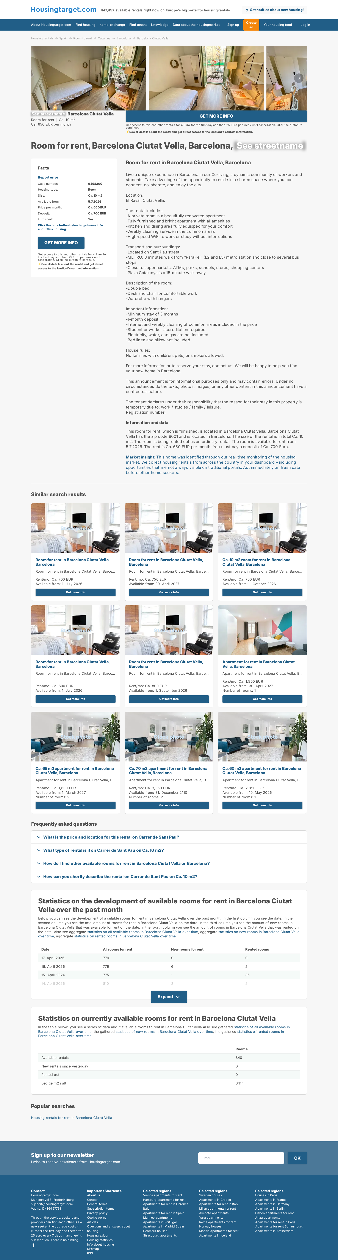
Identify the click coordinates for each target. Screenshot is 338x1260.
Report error (48, 191)
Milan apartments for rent (217, 1208)
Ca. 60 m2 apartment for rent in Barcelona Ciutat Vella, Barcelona (261, 784)
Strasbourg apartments (160, 1235)
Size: (41, 209)
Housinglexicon (98, 1235)
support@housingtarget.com (52, 1204)
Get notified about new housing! (277, 10)
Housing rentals (42, 38)
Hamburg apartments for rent (164, 1199)
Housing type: (48, 203)
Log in (305, 25)
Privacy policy (97, 1213)
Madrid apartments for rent (219, 1231)
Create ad (251, 25)
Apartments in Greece (215, 1199)
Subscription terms (100, 1208)
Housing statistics (100, 1240)
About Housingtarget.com (51, 25)
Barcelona (124, 38)
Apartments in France (270, 1199)
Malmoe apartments (157, 1217)
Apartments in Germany (272, 1204)
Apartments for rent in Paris (275, 1222)
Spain (63, 38)
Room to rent (82, 38)
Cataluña (104, 38)
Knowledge (160, 25)
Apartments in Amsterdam (274, 1231)
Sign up (233, 25)
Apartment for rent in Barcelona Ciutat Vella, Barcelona (258, 677)
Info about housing (100, 1244)
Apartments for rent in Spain (163, 1213)
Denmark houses (155, 1231)
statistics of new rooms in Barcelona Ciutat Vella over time (164, 1045)
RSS (90, 1253)
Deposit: (44, 227)
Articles (92, 1222)
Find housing (85, 25)
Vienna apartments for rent (162, 1195)
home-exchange (112, 25)
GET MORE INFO (216, 123)
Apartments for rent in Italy (218, 1204)
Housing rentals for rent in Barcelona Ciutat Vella (71, 1131)
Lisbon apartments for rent (274, 1213)
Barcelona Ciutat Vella (153, 38)
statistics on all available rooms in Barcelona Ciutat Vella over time (142, 945)
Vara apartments (211, 1217)
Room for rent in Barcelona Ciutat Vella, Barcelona (73, 575)
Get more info (75, 606)
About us (93, 1195)
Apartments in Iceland (215, 1235)
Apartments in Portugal (160, 1222)
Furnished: (45, 233)
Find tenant (138, 25)
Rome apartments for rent (217, 1222)
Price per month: (50, 221)
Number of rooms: (237, 704)
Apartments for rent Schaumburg (279, 1226)
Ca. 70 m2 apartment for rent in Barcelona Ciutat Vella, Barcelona (168, 784)
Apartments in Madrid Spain (163, 1226)
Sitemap (93, 1249)
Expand (165, 1010)
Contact (93, 1199)
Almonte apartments (214, 1213)
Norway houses (210, 1226)
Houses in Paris (266, 1195)
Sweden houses (210, 1195)
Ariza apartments (267, 1217)
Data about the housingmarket (196, 25)
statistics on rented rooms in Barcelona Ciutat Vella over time (125, 950)
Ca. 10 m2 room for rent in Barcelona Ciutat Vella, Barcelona (256, 575)
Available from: (48, 215)
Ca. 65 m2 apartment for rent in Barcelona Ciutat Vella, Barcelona (75, 784)
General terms (97, 1204)
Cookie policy (97, 1217)
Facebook (33, 1245)
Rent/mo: (44, 593)
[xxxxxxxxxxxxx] (48, 121)
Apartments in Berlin (270, 1208)
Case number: (48, 197)
